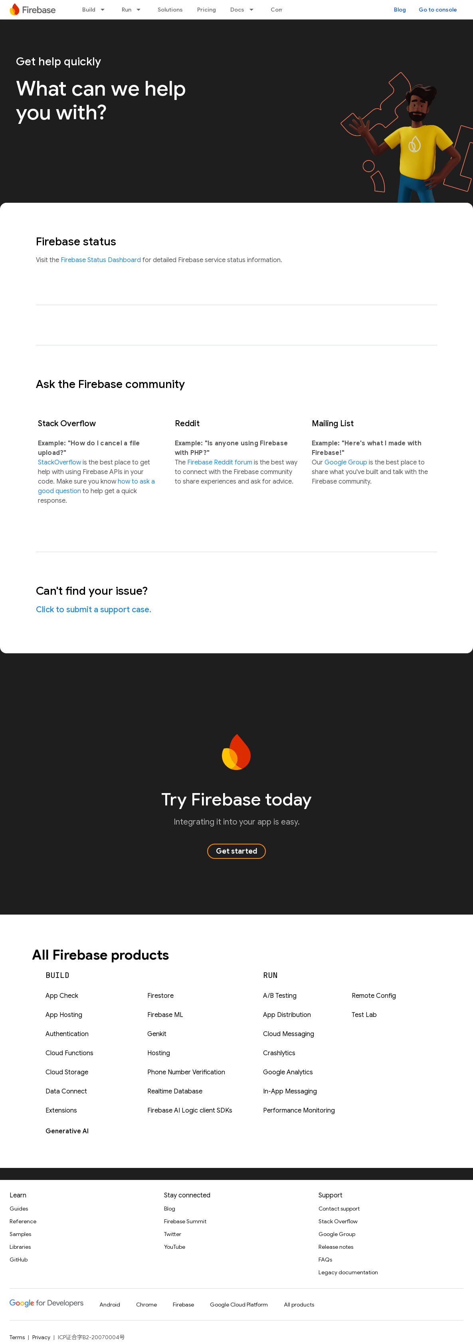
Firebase (183, 1304)
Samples (20, 1234)
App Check (62, 996)
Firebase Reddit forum (220, 462)
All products (299, 1304)
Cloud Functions (69, 1053)
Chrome (146, 1304)
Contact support (339, 1208)
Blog (400, 9)
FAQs (325, 1259)
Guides (19, 1208)
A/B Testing (280, 996)
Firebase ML (165, 1015)
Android (109, 1304)
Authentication (67, 1034)
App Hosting (64, 1015)
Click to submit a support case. (93, 610)
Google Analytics (288, 1072)
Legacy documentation (348, 1272)
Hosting (158, 1053)
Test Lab (364, 1015)
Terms (17, 1337)
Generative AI (67, 1131)
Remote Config (374, 996)
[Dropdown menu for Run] (140, 9)
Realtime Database (174, 1091)
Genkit (156, 1034)
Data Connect (66, 1091)
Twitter (172, 1234)
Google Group (347, 462)
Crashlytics (279, 1053)
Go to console (438, 9)
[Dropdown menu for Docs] (253, 9)
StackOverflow (60, 462)
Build (88, 9)
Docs (237, 9)
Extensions (61, 1111)
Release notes (336, 1246)
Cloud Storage (67, 1072)
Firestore (160, 996)
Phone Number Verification (186, 1072)
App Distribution (287, 1015)
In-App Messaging (290, 1091)
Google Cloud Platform (239, 1304)
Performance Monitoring (299, 1111)
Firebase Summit (185, 1221)
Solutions (170, 9)
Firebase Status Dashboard (101, 260)
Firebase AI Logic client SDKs (189, 1111)
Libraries (20, 1246)
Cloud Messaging (288, 1034)
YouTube (174, 1246)
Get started (236, 851)
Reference (23, 1221)
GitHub (19, 1259)
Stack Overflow (338, 1221)
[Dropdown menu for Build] (105, 9)
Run (126, 9)
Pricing (206, 9)
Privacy (41, 1337)
